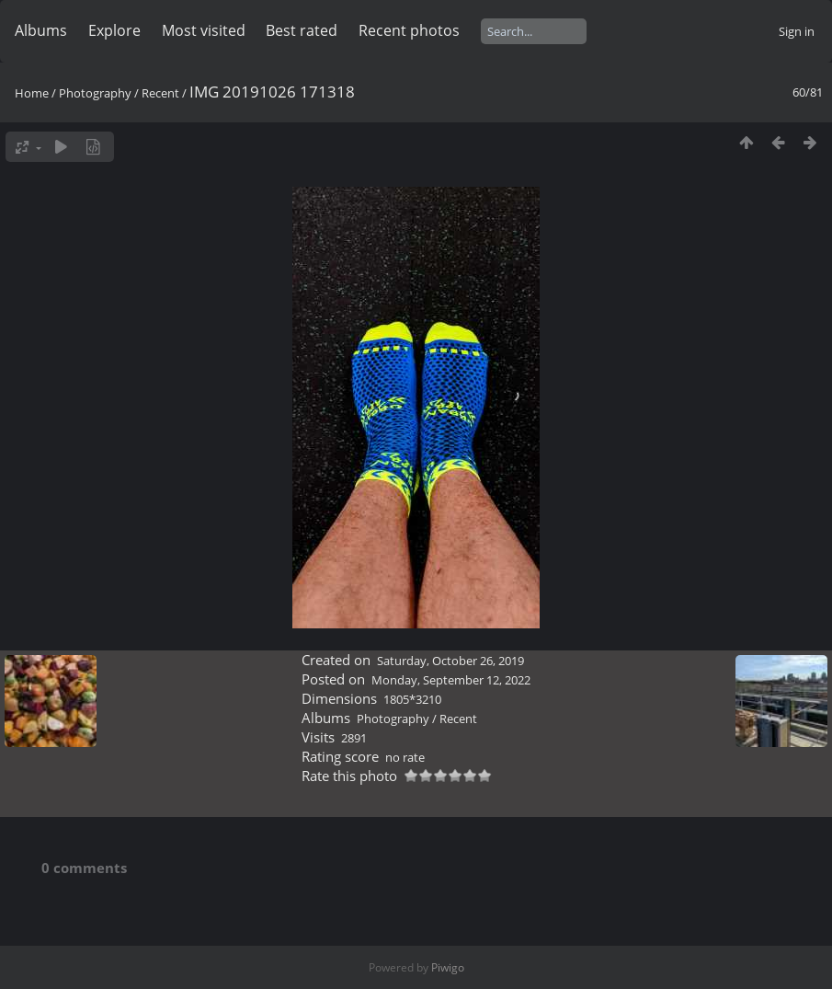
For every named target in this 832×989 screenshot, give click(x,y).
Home (32, 93)
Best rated (301, 30)
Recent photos (409, 30)
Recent (160, 93)
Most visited (203, 30)
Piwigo (447, 967)
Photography (95, 93)
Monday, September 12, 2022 (450, 680)
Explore (114, 30)
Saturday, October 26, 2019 (450, 660)
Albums (41, 30)
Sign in (797, 31)
